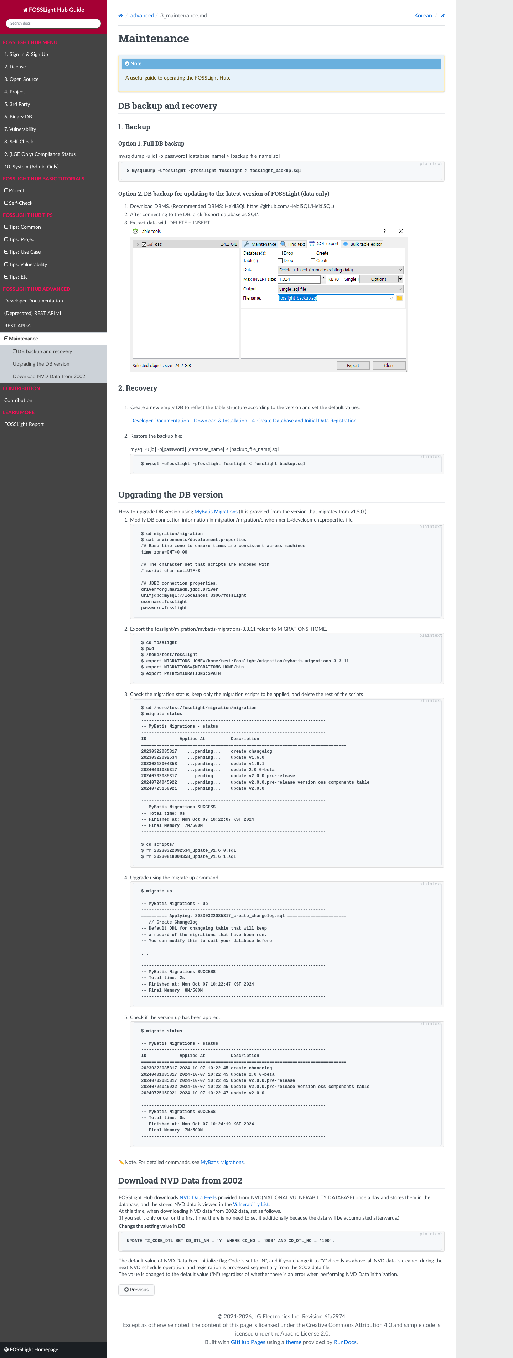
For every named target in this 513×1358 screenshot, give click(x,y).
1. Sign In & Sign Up (26, 54)
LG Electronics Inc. (278, 1316)
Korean (424, 16)
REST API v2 (18, 326)
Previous (136, 1289)
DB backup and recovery (42, 351)
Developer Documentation (33, 301)
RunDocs (345, 1342)
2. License (15, 67)
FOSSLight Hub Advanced (37, 289)
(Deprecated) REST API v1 (33, 313)
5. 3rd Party (17, 104)
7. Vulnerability (20, 129)
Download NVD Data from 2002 (49, 376)
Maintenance (21, 338)
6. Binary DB (18, 117)
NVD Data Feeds (198, 1197)
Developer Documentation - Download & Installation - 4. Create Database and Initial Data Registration (243, 420)
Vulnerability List (251, 1204)
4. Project (14, 92)
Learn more (19, 412)
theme (293, 1342)
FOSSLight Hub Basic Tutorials (43, 179)
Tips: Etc (16, 277)
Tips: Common (22, 227)
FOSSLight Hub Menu (30, 42)
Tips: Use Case (22, 252)
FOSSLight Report (24, 424)
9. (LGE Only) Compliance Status (40, 154)
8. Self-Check (18, 141)
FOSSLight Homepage (31, 1349)
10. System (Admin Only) (31, 166)
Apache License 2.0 (304, 1334)
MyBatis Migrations (216, 511)
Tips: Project (20, 239)
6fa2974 (334, 1316)
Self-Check (18, 203)
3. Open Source (21, 79)
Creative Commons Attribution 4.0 (349, 1325)
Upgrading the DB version (41, 364)
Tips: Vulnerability (25, 264)
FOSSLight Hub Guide (53, 10)
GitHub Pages (248, 1342)
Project (14, 190)
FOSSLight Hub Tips (28, 215)
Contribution (21, 388)
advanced (142, 16)
